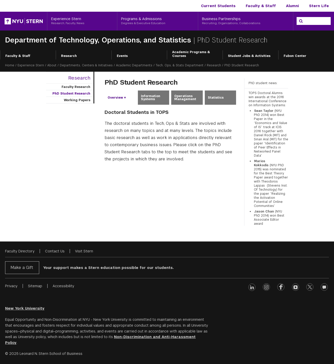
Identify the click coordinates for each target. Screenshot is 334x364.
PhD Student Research (71, 94)
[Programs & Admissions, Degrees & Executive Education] (157, 21)
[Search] (301, 21)
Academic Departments (134, 65)
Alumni (292, 6)
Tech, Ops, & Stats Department (180, 65)
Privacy (11, 286)
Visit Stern (84, 251)
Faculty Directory (20, 251)
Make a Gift (21, 267)
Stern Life (319, 6)
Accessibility (63, 286)
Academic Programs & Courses (191, 54)
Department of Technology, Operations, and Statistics (99, 40)
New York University (25, 308)
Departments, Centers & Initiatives (86, 65)
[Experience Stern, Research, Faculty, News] (82, 21)
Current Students (218, 6)
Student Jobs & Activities (249, 56)
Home (9, 65)
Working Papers (77, 100)
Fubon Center (295, 56)
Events (122, 56)
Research (69, 56)
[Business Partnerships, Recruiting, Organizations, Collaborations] (245, 21)
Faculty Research (76, 87)
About (51, 65)
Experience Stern (31, 65)
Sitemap (35, 286)
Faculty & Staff (261, 6)
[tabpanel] (170, 139)
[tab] (120, 97)
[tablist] (170, 97)
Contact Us (55, 251)
